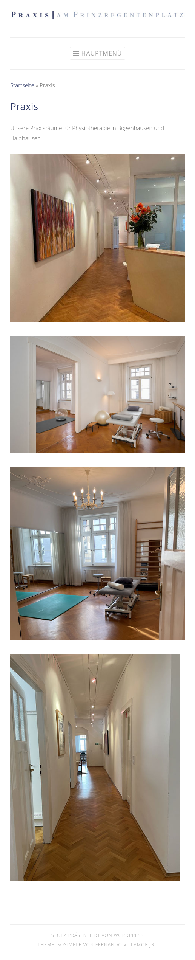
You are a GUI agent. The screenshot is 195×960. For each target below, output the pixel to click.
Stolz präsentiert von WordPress (97, 935)
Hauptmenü (101, 53)
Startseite (22, 85)
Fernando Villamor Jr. (125, 944)
